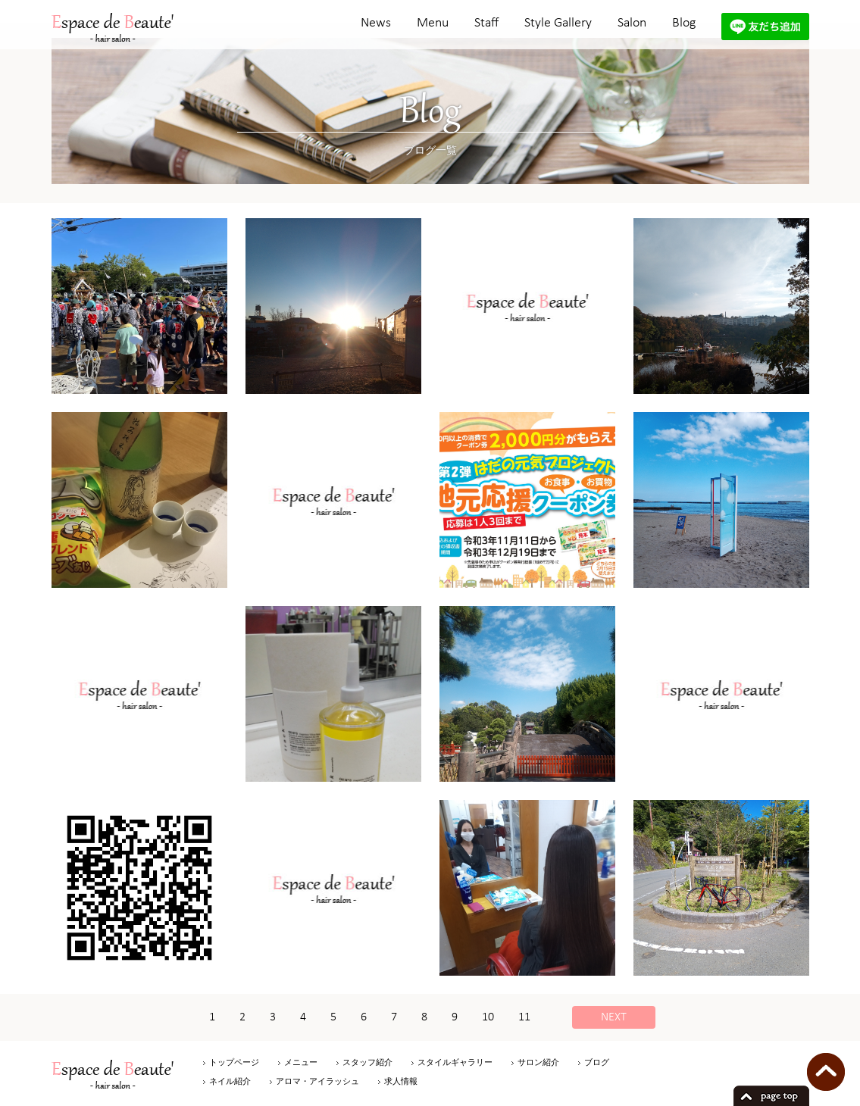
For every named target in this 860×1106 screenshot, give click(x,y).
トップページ (234, 1062)
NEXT (614, 1017)
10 (488, 1017)
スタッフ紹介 (367, 1062)
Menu (433, 23)
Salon (632, 23)
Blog (684, 23)
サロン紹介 (538, 1062)
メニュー (300, 1062)
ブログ (596, 1062)
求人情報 (400, 1081)
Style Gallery (558, 23)
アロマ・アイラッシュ (317, 1081)
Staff (486, 23)
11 (524, 1017)
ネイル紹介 (230, 1081)
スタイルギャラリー (455, 1062)
